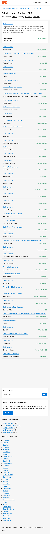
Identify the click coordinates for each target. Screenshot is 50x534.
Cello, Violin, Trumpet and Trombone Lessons (18, 53)
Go (44, 394)
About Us (30, 527)
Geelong (6, 472)
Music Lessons (25, 8)
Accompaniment (8, 423)
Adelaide (6, 440)
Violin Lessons (8, 432)
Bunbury (6, 449)
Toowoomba (7, 514)
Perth (5, 504)
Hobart (5, 479)
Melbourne (6, 495)
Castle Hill (6, 461)
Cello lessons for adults (11, 354)
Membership (37, 3)
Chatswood (7, 466)
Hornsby (6, 482)
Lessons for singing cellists (12, 87)
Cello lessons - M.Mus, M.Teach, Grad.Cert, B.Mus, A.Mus (22, 93)
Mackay (5, 491)
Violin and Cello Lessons (11, 274)
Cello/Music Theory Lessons (12, 227)
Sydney (5, 511)
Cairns (5, 454)
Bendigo (6, 445)
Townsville (6, 516)
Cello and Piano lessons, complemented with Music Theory (23, 240)
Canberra (6, 459)
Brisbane (6, 447)
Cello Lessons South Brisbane (13, 127)
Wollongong (7, 520)
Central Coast (7, 463)
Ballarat (5, 443)
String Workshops (9, 428)
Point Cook (7, 507)
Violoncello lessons (9, 73)
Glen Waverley (8, 475)
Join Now (8, 413)
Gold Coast (7, 477)
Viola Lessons (8, 430)
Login (46, 3)
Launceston (7, 488)
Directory (5, 8)
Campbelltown (8, 456)
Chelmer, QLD (13, 8)
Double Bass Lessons (10, 425)
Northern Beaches (9, 500)
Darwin (5, 468)
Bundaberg (6, 452)
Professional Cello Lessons (12, 120)
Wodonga (6, 518)
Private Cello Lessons (10, 80)
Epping (5, 470)
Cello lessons (7, 113)
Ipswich (5, 486)
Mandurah (6, 493)
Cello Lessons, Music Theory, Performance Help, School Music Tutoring (25, 314)
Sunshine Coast (8, 509)
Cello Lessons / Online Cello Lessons (15, 334)
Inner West (6, 484)
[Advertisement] (25, 373)
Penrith (5, 502)
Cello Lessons (37, 8)
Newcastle (6, 498)
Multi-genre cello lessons (11, 107)
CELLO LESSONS (9, 220)
